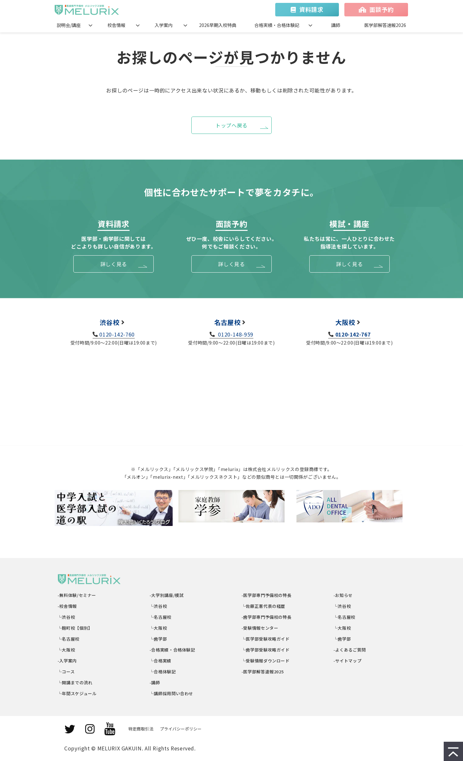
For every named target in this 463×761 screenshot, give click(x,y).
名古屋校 (227, 322)
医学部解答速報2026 (385, 25)
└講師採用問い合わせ (171, 693)
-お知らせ (343, 595)
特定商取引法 (140, 729)
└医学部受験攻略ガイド (266, 639)
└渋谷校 (66, 617)
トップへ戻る (231, 125)
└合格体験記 (163, 672)
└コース (66, 672)
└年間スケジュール (77, 693)
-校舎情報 (67, 606)
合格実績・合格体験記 (276, 25)
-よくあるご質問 (350, 650)
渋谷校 (110, 322)
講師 (335, 25)
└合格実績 (160, 661)
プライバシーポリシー (181, 729)
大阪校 (345, 322)
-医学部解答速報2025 (263, 672)
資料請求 (311, 9)
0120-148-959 (235, 334)
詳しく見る (113, 264)
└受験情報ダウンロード (266, 661)
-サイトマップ (347, 661)
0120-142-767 (353, 334)
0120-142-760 (117, 334)
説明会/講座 (69, 25)
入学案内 (164, 25)
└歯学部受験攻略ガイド (266, 650)
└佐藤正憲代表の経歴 (263, 606)
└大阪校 (66, 650)
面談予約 (381, 9)
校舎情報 (116, 25)
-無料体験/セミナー (77, 595)
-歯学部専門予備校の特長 (266, 617)
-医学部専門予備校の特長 (266, 595)
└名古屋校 (68, 639)
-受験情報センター (260, 628)
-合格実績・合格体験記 (172, 650)
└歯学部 (158, 639)
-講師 (155, 682)
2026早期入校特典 (217, 25)
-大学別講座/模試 (167, 595)
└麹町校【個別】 (75, 628)
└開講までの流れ (75, 682)
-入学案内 (67, 661)
